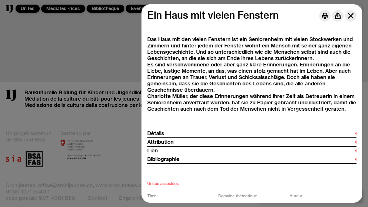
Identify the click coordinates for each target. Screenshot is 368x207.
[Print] (325, 16)
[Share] (338, 16)
